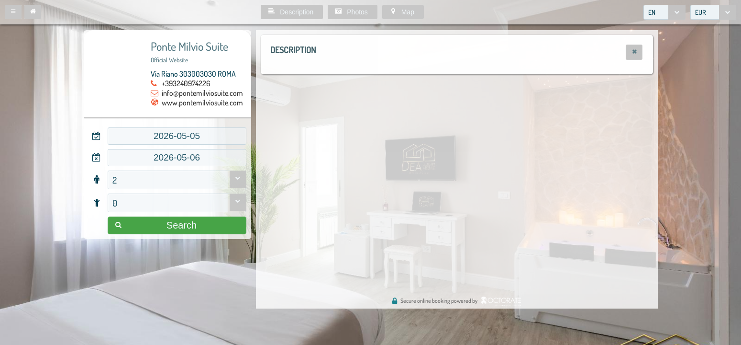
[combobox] (664, 12)
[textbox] (177, 136)
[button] (13, 12)
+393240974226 (186, 83)
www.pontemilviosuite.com (202, 102)
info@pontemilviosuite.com (202, 93)
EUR (700, 12)
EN (651, 12)
